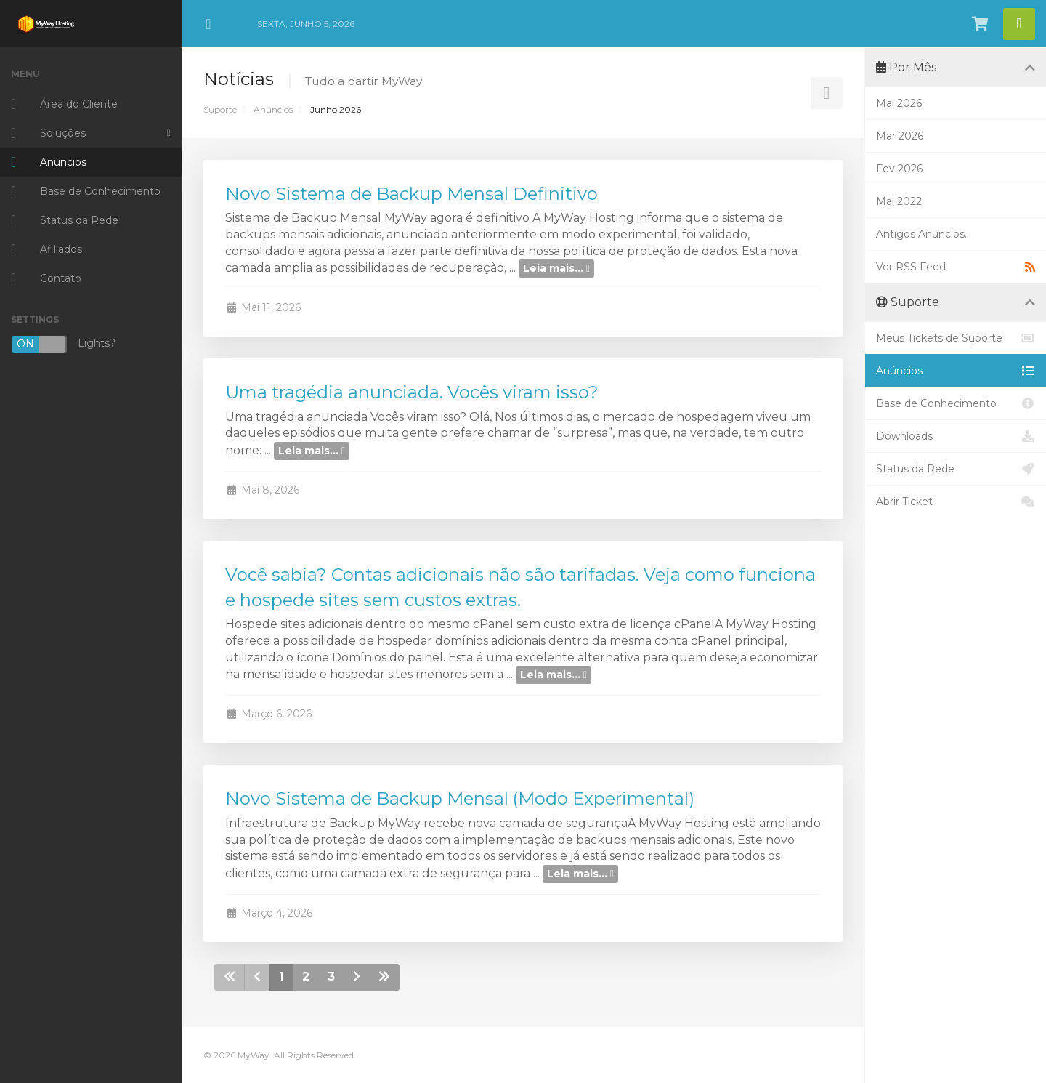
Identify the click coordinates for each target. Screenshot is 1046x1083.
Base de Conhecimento (955, 403)
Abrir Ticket (955, 501)
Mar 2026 (899, 135)
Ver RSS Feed (955, 266)
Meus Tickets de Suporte (955, 338)
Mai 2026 (899, 103)
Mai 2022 (899, 201)
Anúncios (273, 109)
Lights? (63, 344)
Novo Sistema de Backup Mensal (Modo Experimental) (459, 798)
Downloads (955, 436)
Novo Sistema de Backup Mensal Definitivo (411, 193)
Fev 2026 (899, 168)
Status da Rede (955, 469)
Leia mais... (556, 268)
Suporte (220, 109)
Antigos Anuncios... (923, 234)
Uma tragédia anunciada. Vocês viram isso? (412, 392)
